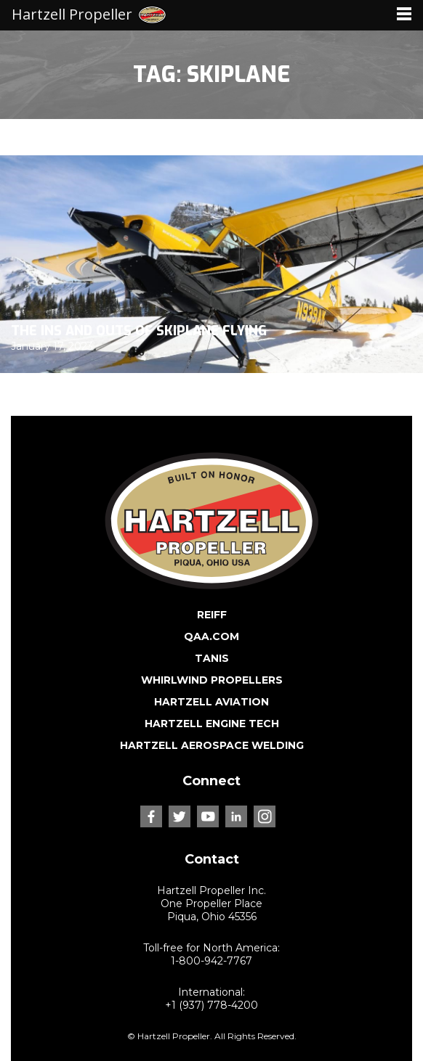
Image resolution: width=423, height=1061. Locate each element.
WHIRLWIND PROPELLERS (212, 680)
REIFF (212, 614)
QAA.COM (211, 636)
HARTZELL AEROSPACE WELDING (212, 745)
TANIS (212, 658)
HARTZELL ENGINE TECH (212, 723)
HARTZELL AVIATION (211, 701)
